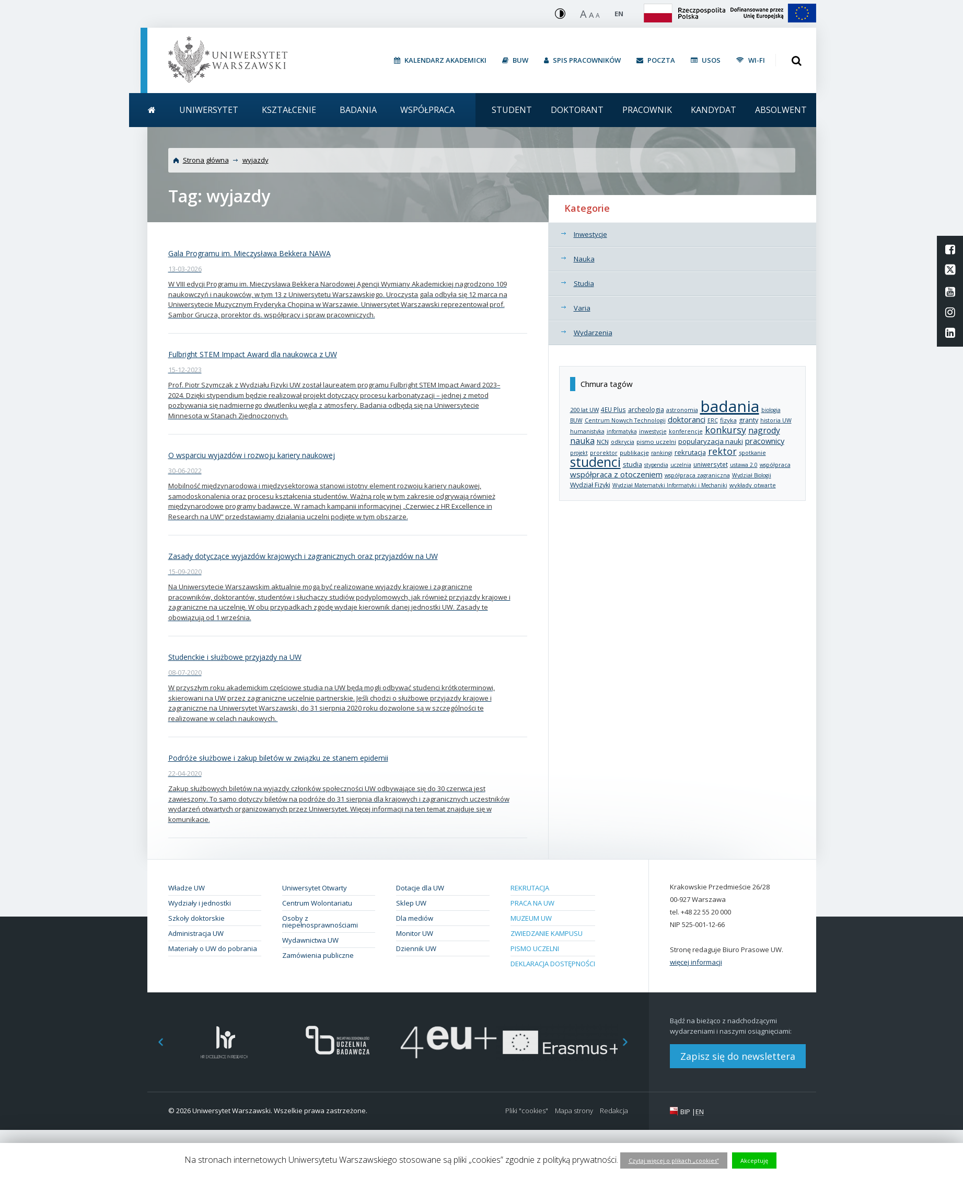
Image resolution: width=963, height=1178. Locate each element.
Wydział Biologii (751, 475)
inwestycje (653, 431)
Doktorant (577, 110)
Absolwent (781, 110)
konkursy (725, 430)
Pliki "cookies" (526, 1110)
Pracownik (647, 110)
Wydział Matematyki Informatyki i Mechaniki (669, 485)
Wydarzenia (593, 332)
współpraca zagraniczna (697, 475)
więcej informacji (696, 962)
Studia (584, 283)
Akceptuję (754, 1160)
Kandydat (713, 110)
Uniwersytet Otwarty (314, 888)
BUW (576, 420)
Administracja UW (196, 933)
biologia (771, 410)
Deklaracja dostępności (552, 963)
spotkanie (752, 452)
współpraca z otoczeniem (616, 474)
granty (748, 420)
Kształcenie (289, 110)
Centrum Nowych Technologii (625, 420)
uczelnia (680, 464)
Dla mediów (414, 918)
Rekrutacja (529, 888)
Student (512, 110)
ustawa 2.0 (744, 464)
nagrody (764, 430)
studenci (595, 462)
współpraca (775, 464)
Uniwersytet (208, 110)
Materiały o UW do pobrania (212, 948)
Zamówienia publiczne (318, 955)
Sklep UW (411, 903)
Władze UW (186, 888)
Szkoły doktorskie (196, 918)
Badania (358, 110)
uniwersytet (710, 464)
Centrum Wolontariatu (317, 903)
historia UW (776, 420)
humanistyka (587, 431)
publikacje (634, 452)
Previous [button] (155, 1042)
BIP (685, 1111)
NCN (603, 441)
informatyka (622, 431)
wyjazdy (255, 160)
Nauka (584, 259)
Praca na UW (532, 903)
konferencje (686, 431)
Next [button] (631, 1042)
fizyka (728, 420)
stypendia (656, 464)
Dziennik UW (416, 948)
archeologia (646, 409)
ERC (712, 420)
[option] (224, 1042)
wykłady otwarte (752, 485)
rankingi (661, 452)
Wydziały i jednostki (199, 903)
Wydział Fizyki (590, 485)
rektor (722, 451)
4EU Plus (613, 409)
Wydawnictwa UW (310, 940)
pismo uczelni (656, 441)
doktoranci (686, 419)
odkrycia (622, 441)
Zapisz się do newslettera (737, 1056)
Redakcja (614, 1110)
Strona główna (206, 160)
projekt (579, 452)
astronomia (682, 410)
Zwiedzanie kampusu (546, 933)
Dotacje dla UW (420, 888)
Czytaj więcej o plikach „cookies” (674, 1160)
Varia (582, 308)
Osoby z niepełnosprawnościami (320, 921)
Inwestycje (590, 234)
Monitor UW (414, 933)
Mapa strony (574, 1110)
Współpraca (427, 110)
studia (632, 464)
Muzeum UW (531, 918)
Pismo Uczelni (534, 948)
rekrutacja (690, 452)
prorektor (604, 452)
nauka (582, 441)
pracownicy (764, 441)
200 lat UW (584, 410)
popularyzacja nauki (710, 441)
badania (729, 406)
